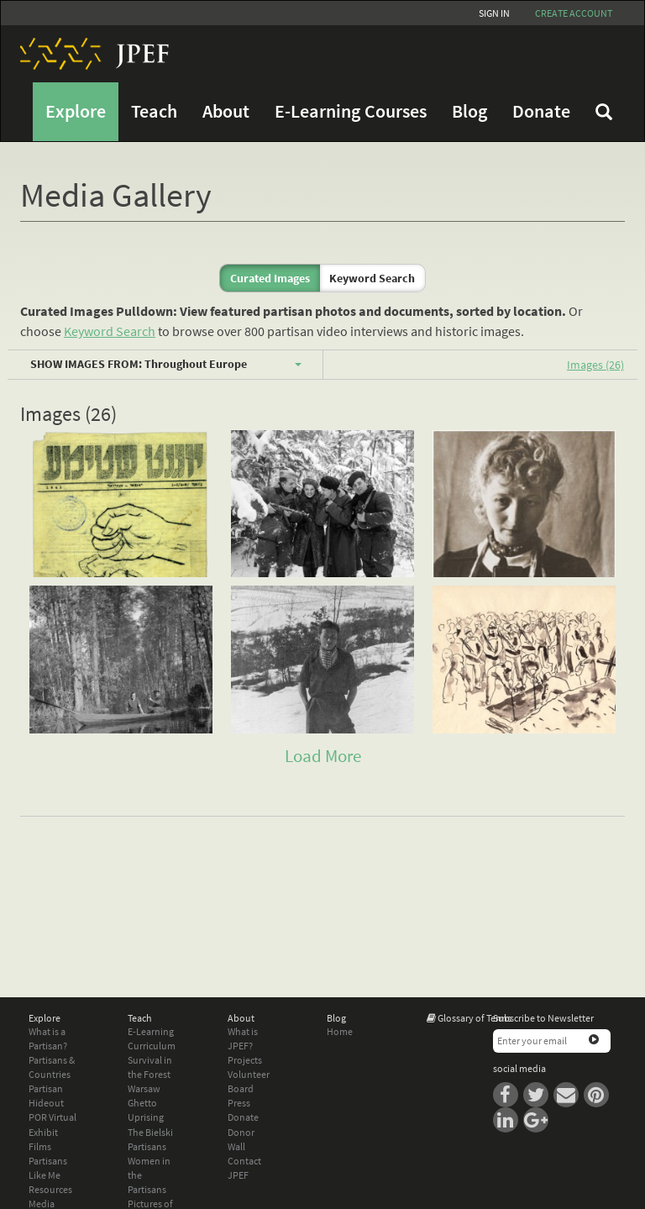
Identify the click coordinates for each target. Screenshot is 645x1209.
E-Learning (151, 1031)
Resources (50, 1189)
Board (241, 1088)
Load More (323, 755)
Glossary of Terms (474, 1018)
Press (239, 1102)
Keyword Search (372, 278)
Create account (573, 13)
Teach (154, 111)
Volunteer (249, 1074)
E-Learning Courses (351, 111)
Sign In (494, 13)
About (225, 111)
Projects (245, 1060)
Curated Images (270, 278)
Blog (469, 111)
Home (340, 1031)
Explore (75, 111)
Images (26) (595, 364)
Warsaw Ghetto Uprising (146, 1102)
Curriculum (152, 1045)
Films (40, 1146)
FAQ (604, 111)
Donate (541, 111)
